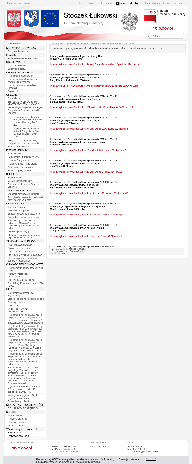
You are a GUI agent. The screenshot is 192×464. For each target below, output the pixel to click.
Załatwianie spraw (17, 69)
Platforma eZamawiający (20, 244)
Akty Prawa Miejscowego (20, 167)
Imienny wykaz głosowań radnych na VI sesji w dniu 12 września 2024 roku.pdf (89, 129)
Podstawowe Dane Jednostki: (22, 58)
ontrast (123, 3)
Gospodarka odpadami (19, 210)
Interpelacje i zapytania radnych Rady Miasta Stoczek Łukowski (23, 142)
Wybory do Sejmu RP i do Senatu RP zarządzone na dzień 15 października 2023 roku (24, 389)
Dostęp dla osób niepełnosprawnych (97, 3)
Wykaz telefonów (16, 65)
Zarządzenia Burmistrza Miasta (23, 157)
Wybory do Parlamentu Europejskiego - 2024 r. (19, 400)
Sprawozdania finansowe (20, 181)
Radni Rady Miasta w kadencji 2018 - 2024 (26, 269)
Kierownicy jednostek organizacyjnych (18, 275)
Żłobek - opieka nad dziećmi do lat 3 (26, 299)
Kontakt (27, 3)
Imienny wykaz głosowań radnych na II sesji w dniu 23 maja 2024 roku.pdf (87, 214)
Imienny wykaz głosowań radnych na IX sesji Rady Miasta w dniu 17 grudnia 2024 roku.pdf (95, 64)
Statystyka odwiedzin (18, 436)
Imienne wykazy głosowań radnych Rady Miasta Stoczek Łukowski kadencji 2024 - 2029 (28, 132)
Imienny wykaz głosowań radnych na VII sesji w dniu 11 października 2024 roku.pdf (91, 107)
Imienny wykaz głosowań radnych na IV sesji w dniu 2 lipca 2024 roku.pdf (86, 171)
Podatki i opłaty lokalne (19, 170)
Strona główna (13, 3)
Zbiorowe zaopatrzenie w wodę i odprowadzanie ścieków (24, 236)
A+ (132, 3)
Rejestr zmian (14, 432)
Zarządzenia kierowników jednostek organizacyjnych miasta (25, 198)
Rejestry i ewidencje (18, 302)
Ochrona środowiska (18, 207)
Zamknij (151, 459)
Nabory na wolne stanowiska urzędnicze (22, 86)
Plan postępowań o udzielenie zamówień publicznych (23, 259)
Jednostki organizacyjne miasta (23, 194)
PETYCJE (13, 305)
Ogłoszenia (13, 91)
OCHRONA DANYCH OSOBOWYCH (18, 310)
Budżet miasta (15, 177)
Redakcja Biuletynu (17, 419)
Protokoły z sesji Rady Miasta (22, 163)
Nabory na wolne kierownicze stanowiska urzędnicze (22, 80)
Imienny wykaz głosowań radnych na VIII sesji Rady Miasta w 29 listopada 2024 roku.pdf (94, 86)
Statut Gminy (14, 153)
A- (136, 3)
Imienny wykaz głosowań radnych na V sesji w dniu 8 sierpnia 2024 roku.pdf (88, 150)
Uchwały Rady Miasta (18, 160)
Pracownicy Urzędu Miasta (21, 280)
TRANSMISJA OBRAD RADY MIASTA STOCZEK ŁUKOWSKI (24, 103)
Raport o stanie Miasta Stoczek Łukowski (23, 185)
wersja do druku (58, 253)
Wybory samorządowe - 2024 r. (23, 395)
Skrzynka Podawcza (18, 51)
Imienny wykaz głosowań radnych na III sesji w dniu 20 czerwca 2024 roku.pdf (89, 193)
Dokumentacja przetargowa (21, 251)
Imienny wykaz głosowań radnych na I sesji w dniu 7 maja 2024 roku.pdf (86, 236)
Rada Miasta (14, 98)
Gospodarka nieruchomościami (23, 217)
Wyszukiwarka (15, 415)
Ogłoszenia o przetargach (20, 248)
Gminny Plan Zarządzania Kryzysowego (21, 294)
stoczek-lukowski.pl (176, 3)
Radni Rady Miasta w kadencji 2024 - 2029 (26, 284)
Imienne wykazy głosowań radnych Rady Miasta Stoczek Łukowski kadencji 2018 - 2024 (28, 121)
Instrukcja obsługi (16, 425)
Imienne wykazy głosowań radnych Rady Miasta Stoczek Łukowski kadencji (25, 110)
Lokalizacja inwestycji (18, 231)
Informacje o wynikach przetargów (25, 255)
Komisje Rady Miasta (18, 146)
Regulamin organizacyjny (20, 76)
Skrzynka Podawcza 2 (19, 422)
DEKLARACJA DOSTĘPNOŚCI (23, 408)
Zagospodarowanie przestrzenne (24, 213)
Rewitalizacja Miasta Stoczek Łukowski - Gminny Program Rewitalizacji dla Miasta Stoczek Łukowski (24, 224)
